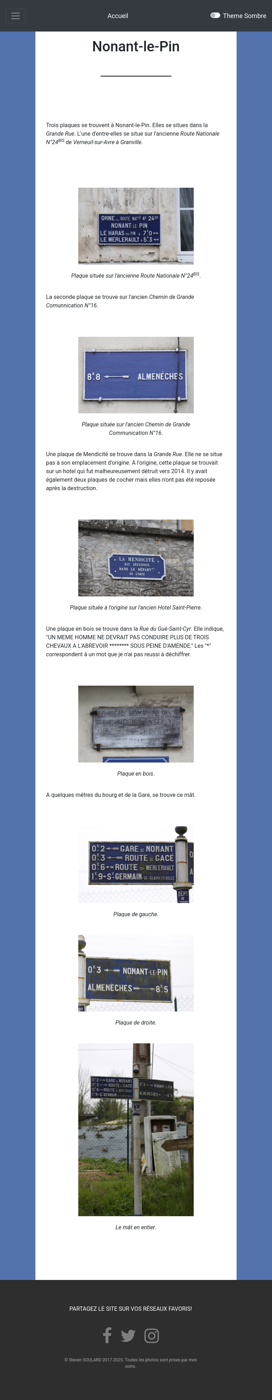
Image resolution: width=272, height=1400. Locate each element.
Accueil (117, 15)
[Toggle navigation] (16, 16)
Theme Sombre (244, 15)
